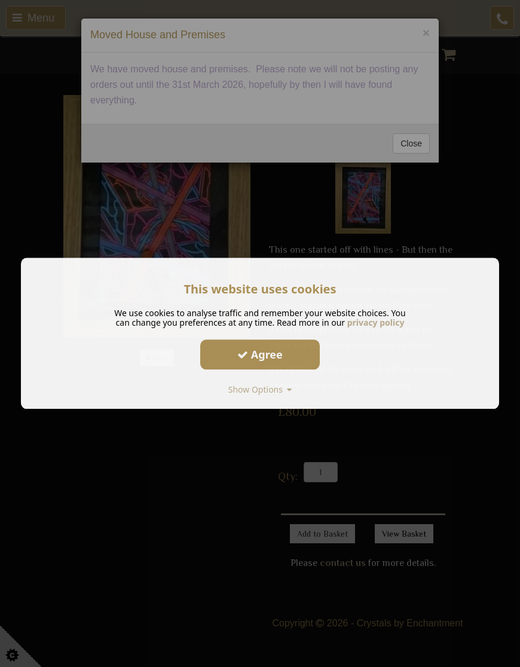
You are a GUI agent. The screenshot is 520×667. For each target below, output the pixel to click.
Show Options (260, 389)
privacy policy (376, 322)
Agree (260, 354)
